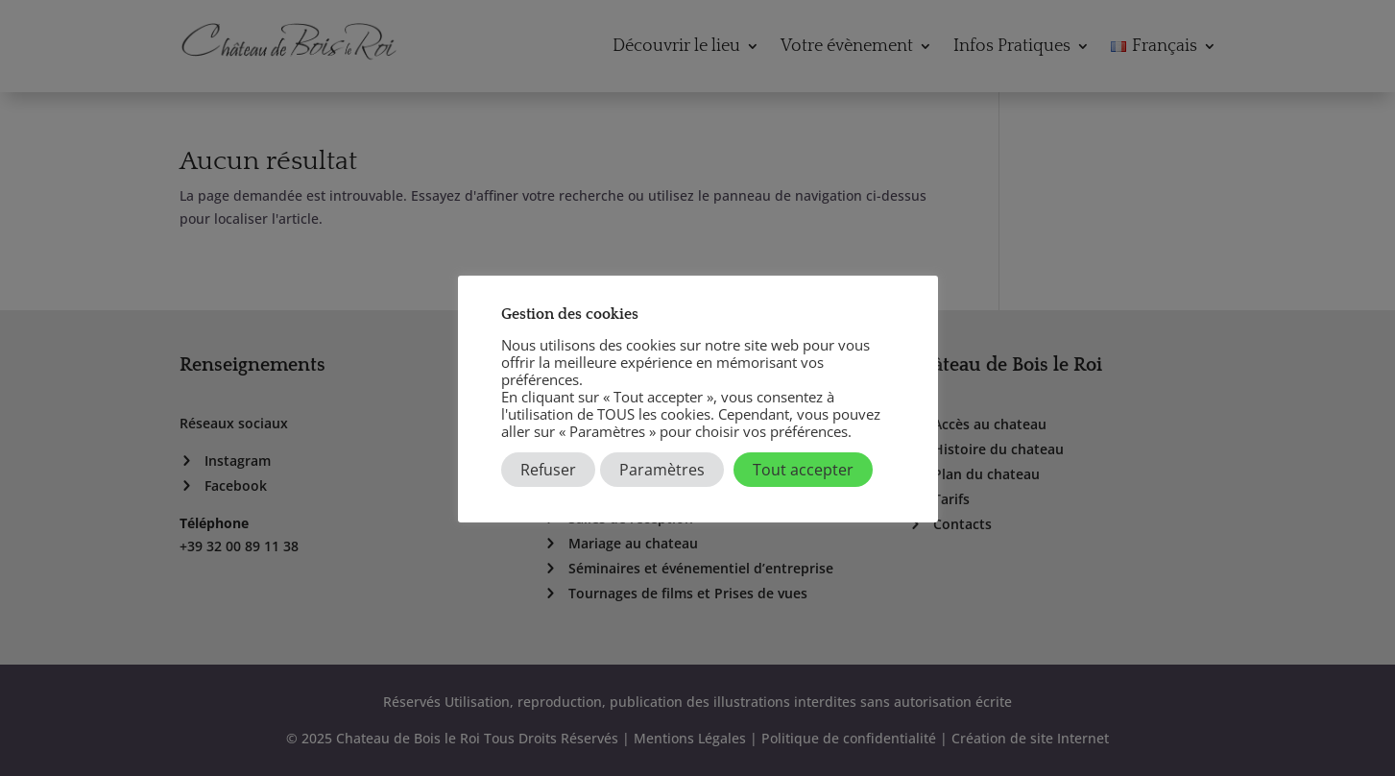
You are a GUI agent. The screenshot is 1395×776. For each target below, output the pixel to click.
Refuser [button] (548, 469)
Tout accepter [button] (803, 469)
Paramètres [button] (662, 469)
